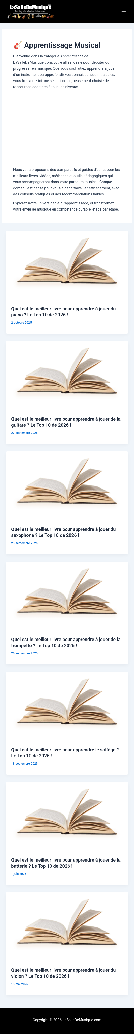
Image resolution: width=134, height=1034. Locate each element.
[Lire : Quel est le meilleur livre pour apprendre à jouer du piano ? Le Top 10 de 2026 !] (67, 265)
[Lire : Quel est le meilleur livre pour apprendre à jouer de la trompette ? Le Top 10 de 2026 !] (67, 596)
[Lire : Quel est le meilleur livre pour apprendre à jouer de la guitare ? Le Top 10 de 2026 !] (67, 375)
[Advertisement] (67, 128)
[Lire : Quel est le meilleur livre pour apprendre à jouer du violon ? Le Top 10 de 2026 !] (67, 926)
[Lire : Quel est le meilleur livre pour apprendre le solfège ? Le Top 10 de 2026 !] (67, 706)
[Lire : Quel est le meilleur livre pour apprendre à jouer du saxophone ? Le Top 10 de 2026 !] (67, 485)
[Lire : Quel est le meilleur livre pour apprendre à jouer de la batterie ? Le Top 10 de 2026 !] (67, 816)
